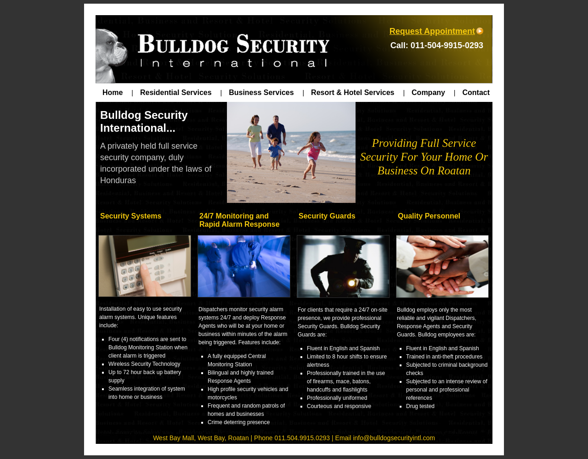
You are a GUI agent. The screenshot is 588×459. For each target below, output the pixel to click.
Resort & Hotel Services (358, 92)
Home (117, 92)
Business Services (266, 92)
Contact (476, 92)
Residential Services (181, 92)
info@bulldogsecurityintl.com (394, 438)
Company (433, 92)
